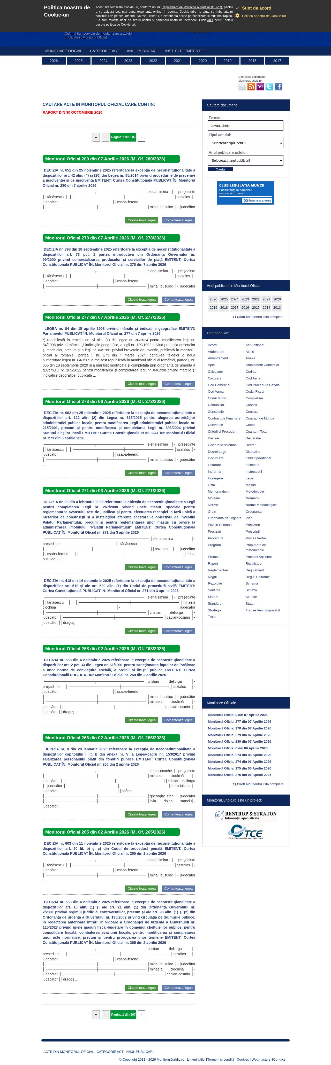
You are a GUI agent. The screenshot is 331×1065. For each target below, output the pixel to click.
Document (215, 458)
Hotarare (214, 465)
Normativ (252, 498)
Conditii (251, 405)
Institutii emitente (184, 51)
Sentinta (214, 590)
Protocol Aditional (259, 557)
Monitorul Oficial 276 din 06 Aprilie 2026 (239, 775)
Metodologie (255, 491)
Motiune (214, 498)
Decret (250, 445)
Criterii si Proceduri (222, 431)
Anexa (250, 358)
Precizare (253, 525)
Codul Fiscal (255, 391)
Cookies (243, 1059)
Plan (249, 518)
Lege (249, 478)
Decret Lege (217, 452)
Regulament (255, 570)
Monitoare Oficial (63, 51)
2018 (252, 61)
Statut (250, 603)
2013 (277, 307)
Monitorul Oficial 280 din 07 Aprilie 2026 (239, 741)
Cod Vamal (216, 391)
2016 (245, 307)
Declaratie (253, 438)
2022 (153, 61)
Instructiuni (254, 471)
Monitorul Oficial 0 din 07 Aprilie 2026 (238, 715)
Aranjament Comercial (262, 365)
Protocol (214, 557)
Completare (254, 398)
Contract (252, 412)
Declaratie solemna (222, 445)
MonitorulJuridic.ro (170, 1059)
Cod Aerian (254, 378)
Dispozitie (253, 452)
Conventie (215, 425)
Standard (215, 603)
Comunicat (216, 405)
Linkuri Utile (196, 1059)
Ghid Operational (258, 458)
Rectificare (253, 563)
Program (214, 545)
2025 (78, 61)
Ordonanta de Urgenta (224, 518)
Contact (279, 1059)
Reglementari (218, 570)
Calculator (215, 372)
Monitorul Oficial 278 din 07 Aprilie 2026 (239, 728)
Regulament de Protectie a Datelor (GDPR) (192, 7)
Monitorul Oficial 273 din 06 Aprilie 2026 (239, 755)
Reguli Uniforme (258, 577)
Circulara (214, 378)
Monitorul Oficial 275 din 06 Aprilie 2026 (239, 768)
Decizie (213, 438)
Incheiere (252, 465)
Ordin (212, 512)
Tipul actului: (220, 135)
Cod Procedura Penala (263, 385)
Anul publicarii (142, 51)
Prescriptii (253, 531)
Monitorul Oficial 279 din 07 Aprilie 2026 (239, 735)
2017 (277, 61)
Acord (212, 345)
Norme (213, 505)
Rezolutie (215, 583)
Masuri (251, 485)
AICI (210, 20)
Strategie (214, 610)
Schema (252, 583)
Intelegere (215, 478)
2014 (266, 307)
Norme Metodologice (261, 505)
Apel (211, 365)
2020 (203, 61)
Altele (250, 352)
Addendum (216, 352)
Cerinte (251, 372)
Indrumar (214, 471)
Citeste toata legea (142, 220)
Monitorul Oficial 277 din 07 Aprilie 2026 (239, 722)
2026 (54, 61)
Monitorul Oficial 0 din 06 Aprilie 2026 (238, 748)
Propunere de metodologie (256, 547)
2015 (256, 307)
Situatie (251, 597)
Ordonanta (253, 512)
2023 (128, 61)
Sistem (213, 597)
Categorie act (104, 51)
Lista (211, 485)
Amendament (218, 358)
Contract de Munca (260, 418)
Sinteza (251, 590)
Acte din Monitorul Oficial (68, 1052)
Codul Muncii (217, 398)
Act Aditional (255, 345)
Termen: (216, 117)
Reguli (212, 577)
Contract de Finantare (224, 418)
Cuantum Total (256, 431)
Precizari (214, 531)
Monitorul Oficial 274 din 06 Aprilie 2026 (239, 762)
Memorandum (218, 491)
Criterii (250, 425)
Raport (213, 563)
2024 (103, 61)
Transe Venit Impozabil (263, 610)
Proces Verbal (256, 538)
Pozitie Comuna (220, 525)
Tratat (212, 617)
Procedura (215, 538)
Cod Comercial (219, 385)
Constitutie (216, 412)
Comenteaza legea (178, 220)
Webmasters (261, 1059)
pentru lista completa (260, 317)
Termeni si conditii (220, 1059)
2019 (227, 61)
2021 (178, 61)
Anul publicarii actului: (228, 152)
